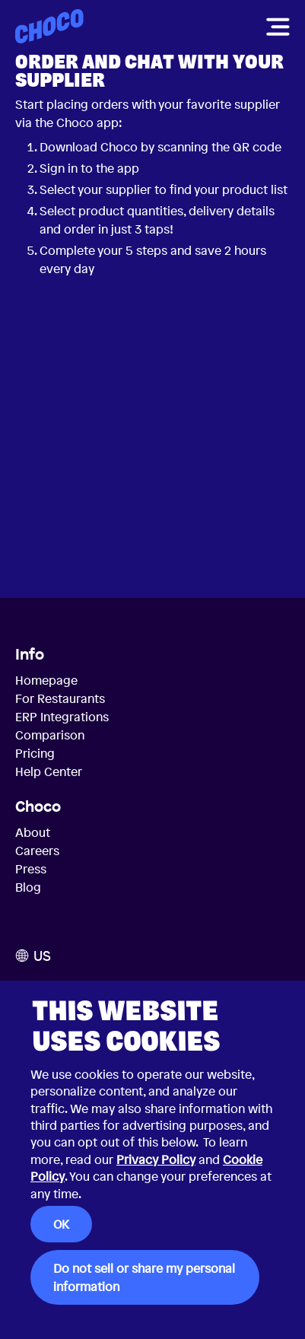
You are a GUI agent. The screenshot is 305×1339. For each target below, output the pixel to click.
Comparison (49, 735)
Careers (37, 850)
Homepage (46, 680)
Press (30, 868)
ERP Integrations (62, 716)
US (33, 955)
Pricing (35, 753)
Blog (28, 887)
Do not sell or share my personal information (144, 1277)
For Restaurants (60, 698)
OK (61, 1224)
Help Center (48, 771)
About (32, 832)
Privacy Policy (155, 1159)
